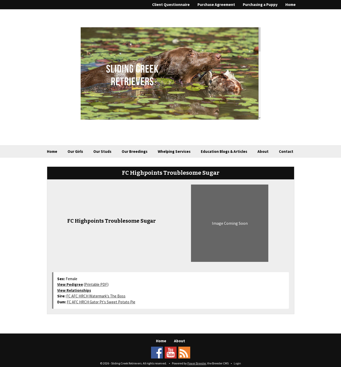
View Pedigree (70, 284)
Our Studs (102, 151)
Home (290, 4)
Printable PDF (96, 284)
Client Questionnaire (171, 4)
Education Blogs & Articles (224, 151)
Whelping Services (174, 151)
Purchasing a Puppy (260, 4)
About (263, 151)
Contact (286, 151)
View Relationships (74, 290)
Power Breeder (196, 363)
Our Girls (75, 151)
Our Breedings (134, 151)
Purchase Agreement (216, 4)
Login (237, 363)
